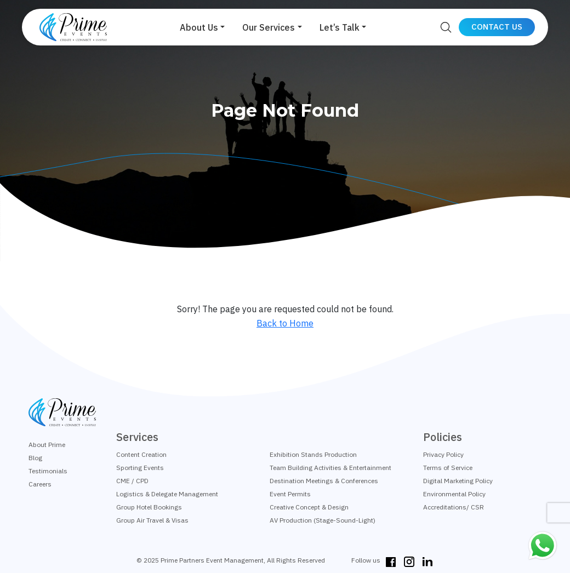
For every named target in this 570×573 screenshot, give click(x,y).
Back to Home (285, 323)
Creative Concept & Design (309, 507)
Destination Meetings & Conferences (324, 481)
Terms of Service (447, 467)
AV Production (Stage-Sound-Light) (322, 520)
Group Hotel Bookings (149, 507)
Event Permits (290, 494)
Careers (40, 484)
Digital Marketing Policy (458, 481)
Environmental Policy (454, 494)
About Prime (47, 444)
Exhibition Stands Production (313, 454)
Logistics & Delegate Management (167, 494)
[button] (202, 27)
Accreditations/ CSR (453, 507)
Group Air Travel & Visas (152, 520)
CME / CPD (132, 481)
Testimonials (48, 471)
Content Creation (141, 454)
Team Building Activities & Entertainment (330, 467)
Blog (35, 458)
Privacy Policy (443, 454)
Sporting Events (140, 467)
